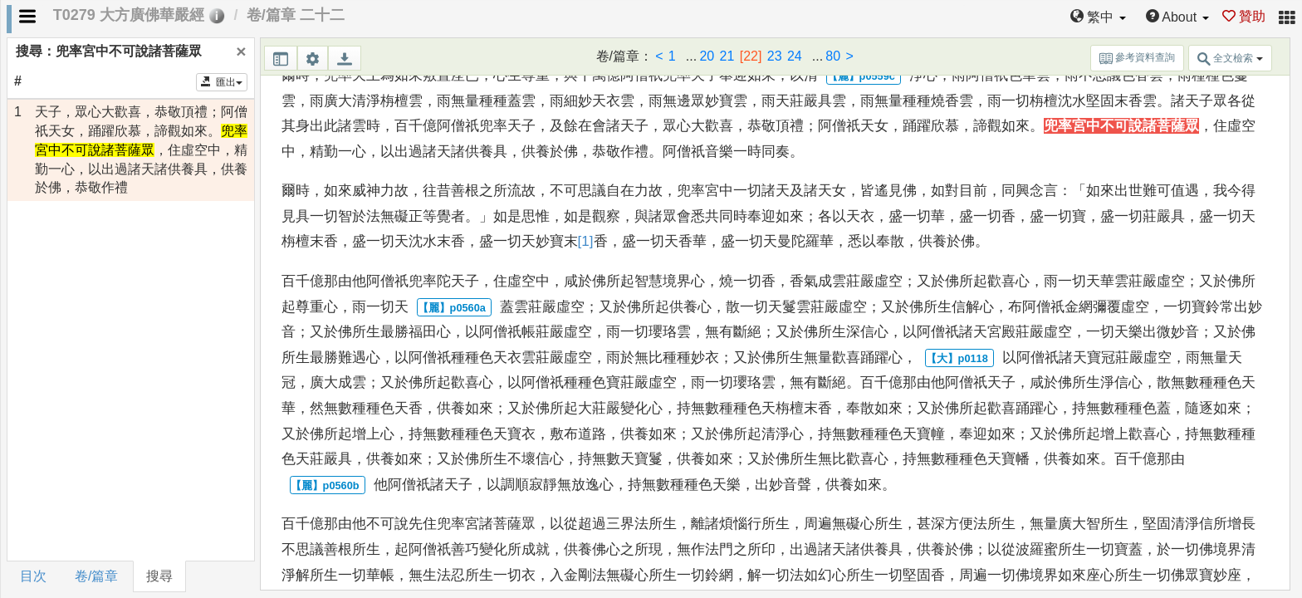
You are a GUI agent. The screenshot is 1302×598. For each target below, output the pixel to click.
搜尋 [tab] (159, 576)
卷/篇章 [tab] (96, 576)
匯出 (222, 82)
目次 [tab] (33, 576)
